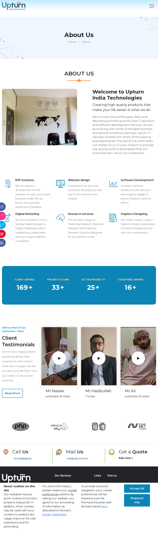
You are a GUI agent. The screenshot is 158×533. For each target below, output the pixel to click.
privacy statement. (54, 514)
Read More (12, 393)
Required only (137, 500)
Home (72, 42)
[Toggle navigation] (151, 6)
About (86, 42)
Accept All (137, 488)
